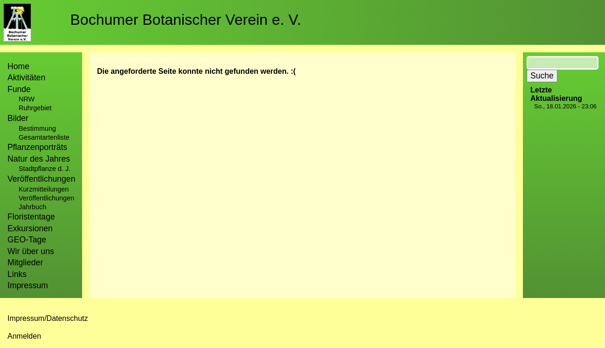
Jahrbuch (32, 207)
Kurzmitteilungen (44, 189)
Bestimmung (37, 128)
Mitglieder (25, 262)
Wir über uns (30, 251)
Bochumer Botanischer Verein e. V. (185, 19)
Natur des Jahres (38, 158)
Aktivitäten (26, 77)
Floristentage (31, 216)
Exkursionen (30, 228)
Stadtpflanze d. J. (44, 168)
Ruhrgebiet (35, 108)
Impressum (27, 285)
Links (17, 274)
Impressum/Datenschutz (47, 318)
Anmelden (24, 336)
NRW (27, 99)
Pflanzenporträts (37, 147)
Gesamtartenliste (44, 137)
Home (18, 66)
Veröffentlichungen (46, 198)
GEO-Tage (26, 239)
